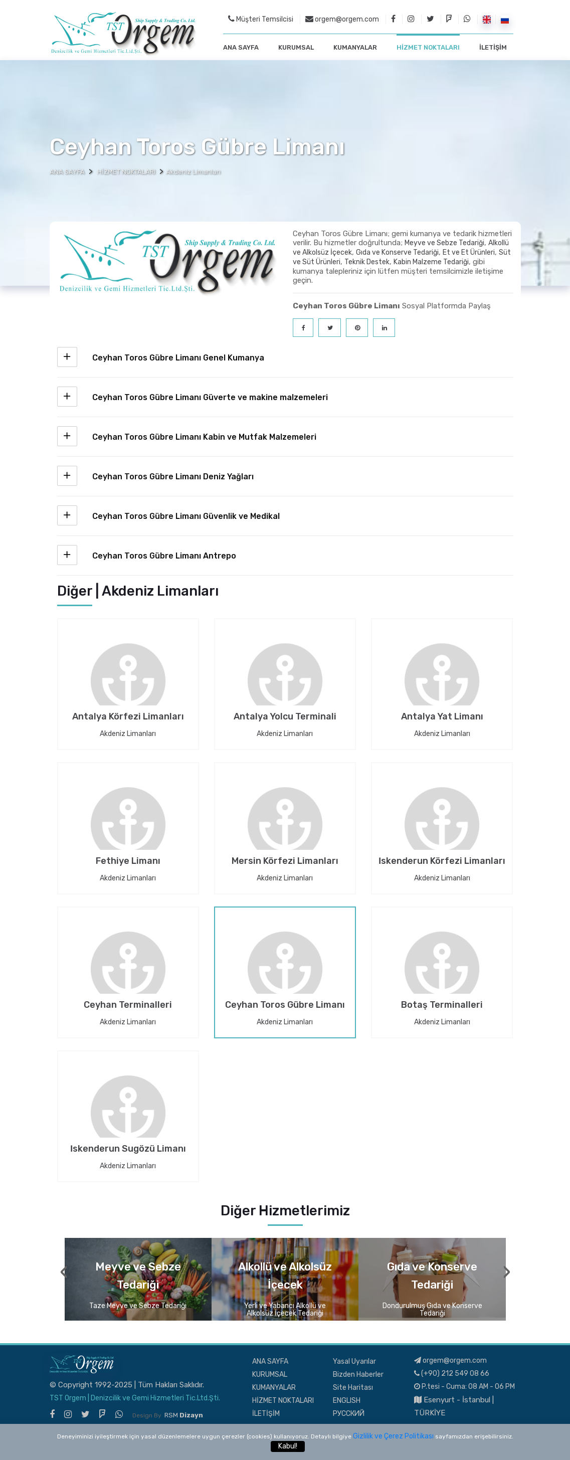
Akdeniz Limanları (128, 732)
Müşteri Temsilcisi (260, 18)
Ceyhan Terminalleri (128, 1004)
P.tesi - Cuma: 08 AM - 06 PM (464, 1385)
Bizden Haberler (358, 1373)
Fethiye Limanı (128, 860)
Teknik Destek (367, 261)
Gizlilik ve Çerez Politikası (393, 1436)
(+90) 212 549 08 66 (451, 1372)
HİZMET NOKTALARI (428, 47)
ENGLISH (346, 1399)
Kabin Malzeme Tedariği (431, 261)
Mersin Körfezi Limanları (285, 860)
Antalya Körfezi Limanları (128, 716)
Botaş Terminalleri (442, 1004)
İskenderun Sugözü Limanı (128, 1148)
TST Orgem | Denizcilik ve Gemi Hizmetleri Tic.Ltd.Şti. (135, 1397)
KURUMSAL (296, 47)
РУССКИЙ (348, 1412)
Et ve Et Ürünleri (469, 251)
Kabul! (287, 1446)
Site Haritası (353, 1386)
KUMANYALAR (355, 47)
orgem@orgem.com (342, 18)
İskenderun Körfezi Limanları (441, 860)
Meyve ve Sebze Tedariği (444, 242)
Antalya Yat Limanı (442, 716)
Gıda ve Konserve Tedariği (397, 251)
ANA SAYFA (241, 47)
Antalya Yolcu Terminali (285, 716)
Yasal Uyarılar (354, 1360)
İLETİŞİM (493, 47)
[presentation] (64, 1270)
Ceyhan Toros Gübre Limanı (285, 1004)
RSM (183, 1414)
